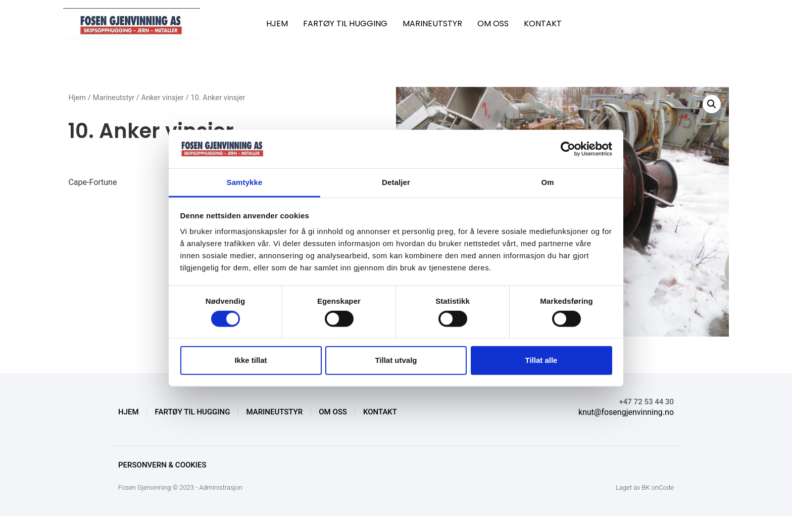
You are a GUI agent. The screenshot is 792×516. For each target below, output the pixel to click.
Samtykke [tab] (245, 182)
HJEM (277, 23)
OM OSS (493, 23)
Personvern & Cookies (162, 465)
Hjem (77, 97)
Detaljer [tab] (396, 182)
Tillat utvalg (396, 360)
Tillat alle (541, 360)
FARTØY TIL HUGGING (345, 23)
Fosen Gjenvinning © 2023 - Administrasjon (180, 487)
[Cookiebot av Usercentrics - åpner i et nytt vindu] (568, 149)
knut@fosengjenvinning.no (626, 412)
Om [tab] (547, 182)
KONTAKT (543, 23)
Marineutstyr (114, 97)
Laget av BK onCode (645, 487)
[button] (712, 104)
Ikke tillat (250, 360)
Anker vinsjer (162, 97)
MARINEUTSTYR (432, 23)
